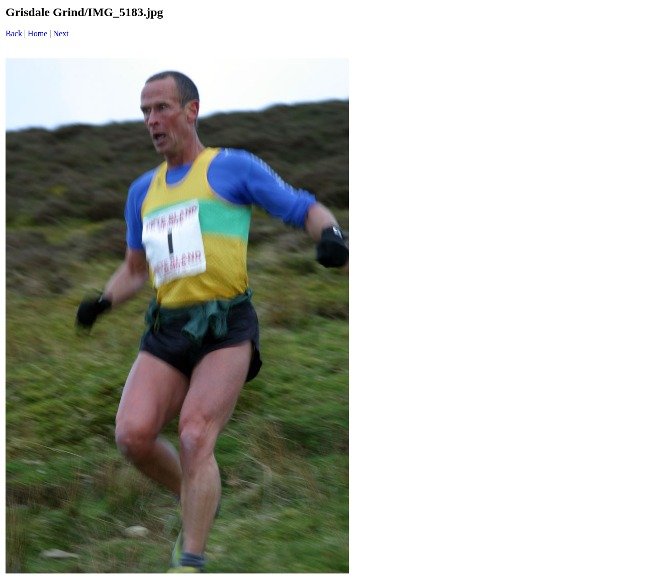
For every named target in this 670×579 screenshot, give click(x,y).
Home (37, 33)
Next (60, 33)
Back (14, 33)
